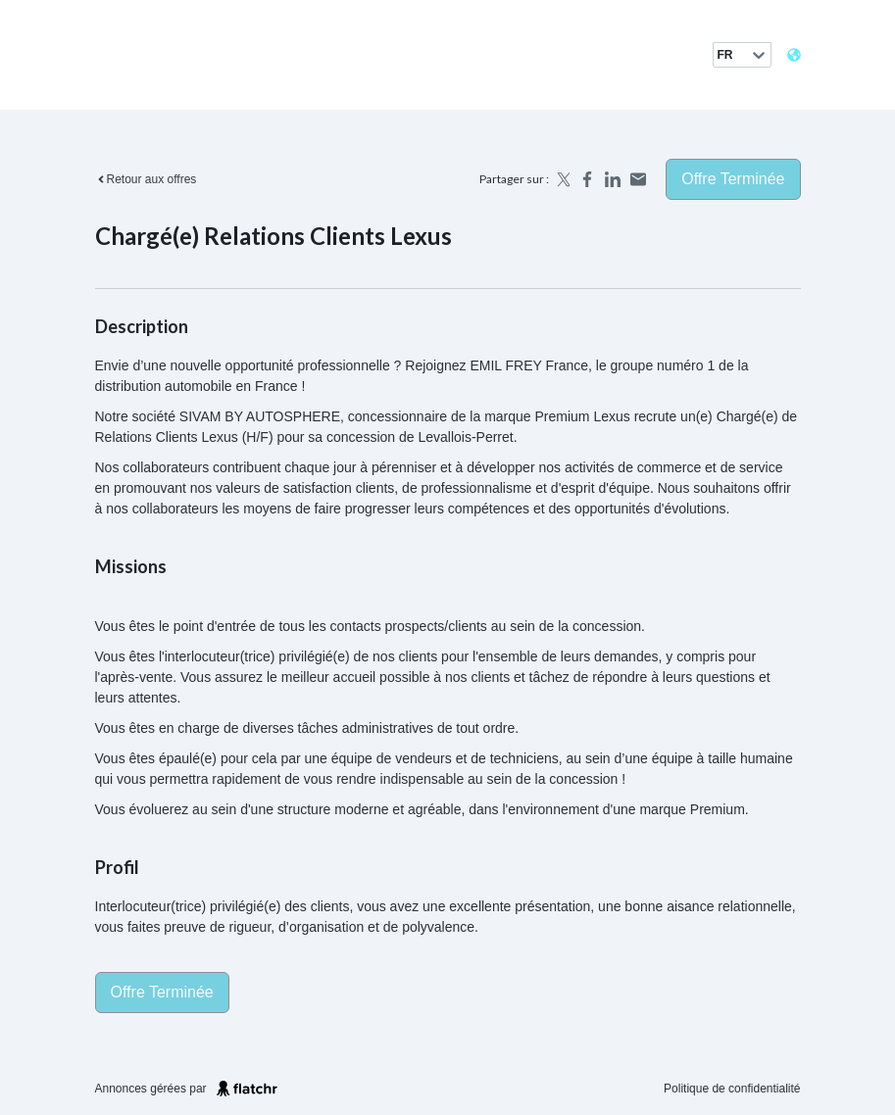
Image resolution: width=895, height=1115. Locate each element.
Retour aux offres (146, 179)
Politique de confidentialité (732, 1088)
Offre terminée (732, 178)
